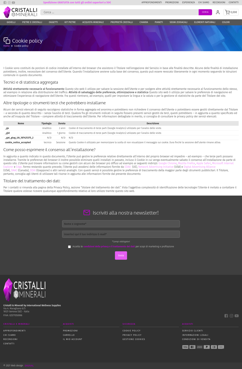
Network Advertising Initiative (156, 166)
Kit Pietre (70, 22)
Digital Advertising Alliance (200, 166)
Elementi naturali (204, 22)
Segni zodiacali (178, 22)
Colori (226, 22)
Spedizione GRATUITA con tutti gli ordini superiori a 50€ (77, 2)
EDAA (128, 166)
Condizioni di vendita (196, 339)
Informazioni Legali (195, 335)
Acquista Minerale (93, 22)
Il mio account (72, 339)
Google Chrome (167, 163)
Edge (19, 166)
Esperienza (188, 2)
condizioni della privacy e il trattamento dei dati (109, 246)
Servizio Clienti (192, 331)
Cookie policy (131, 331)
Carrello (69, 335)
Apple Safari (203, 163)
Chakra (144, 22)
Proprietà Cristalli (122, 22)
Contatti (234, 2)
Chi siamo (203, 2)
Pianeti (159, 22)
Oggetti (53, 22)
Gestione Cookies (134, 339)
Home (6, 45)
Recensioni (219, 2)
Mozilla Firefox (186, 163)
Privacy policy (132, 335)
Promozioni (172, 2)
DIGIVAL (29, 365)
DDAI (33, 170)
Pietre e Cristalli (32, 22)
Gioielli (11, 22)
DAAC (14, 170)
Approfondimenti (152, 2)
